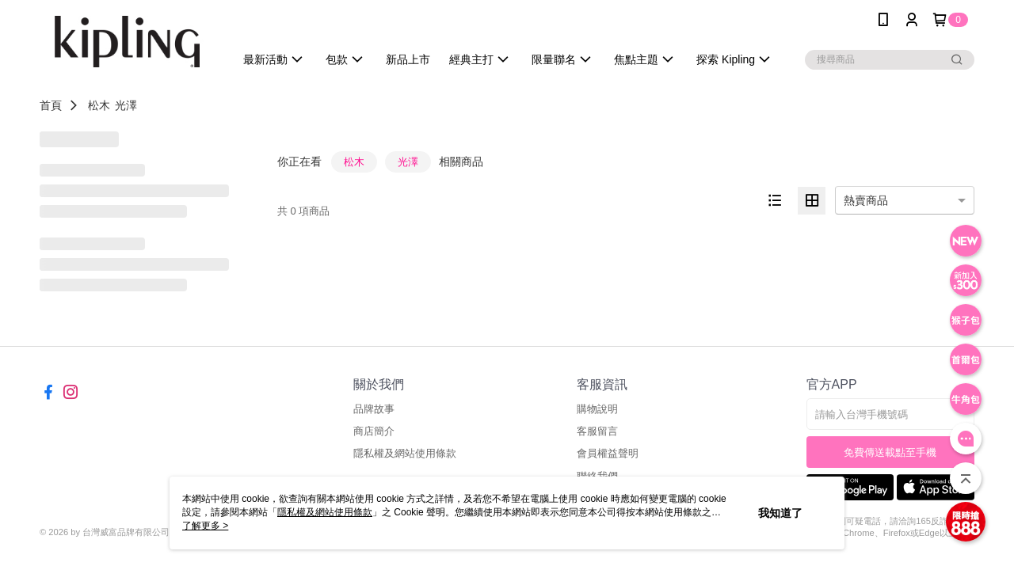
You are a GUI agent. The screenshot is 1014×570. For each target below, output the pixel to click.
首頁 (51, 105)
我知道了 (780, 513)
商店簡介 (374, 431)
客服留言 (597, 431)
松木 (99, 105)
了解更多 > (205, 525)
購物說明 (597, 409)
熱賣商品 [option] (866, 200)
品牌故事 (374, 409)
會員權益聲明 (608, 453)
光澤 (126, 105)
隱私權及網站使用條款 (404, 453)
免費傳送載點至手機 (890, 452)
